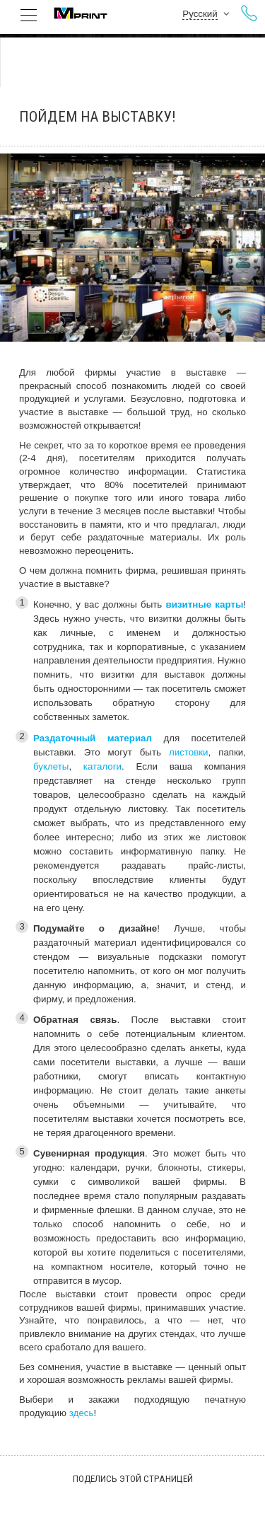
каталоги (102, 766)
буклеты (51, 766)
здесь (81, 1413)
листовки (188, 752)
